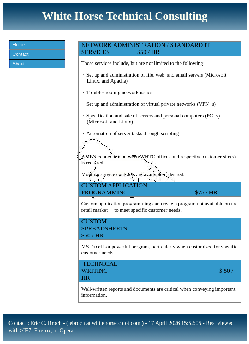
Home (19, 44)
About (19, 63)
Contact (21, 54)
